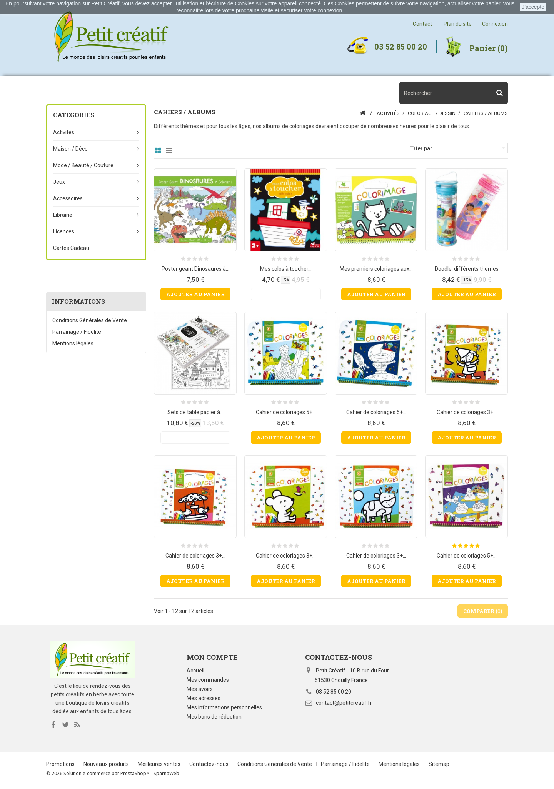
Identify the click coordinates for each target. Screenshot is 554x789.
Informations (78, 301)
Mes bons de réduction (214, 717)
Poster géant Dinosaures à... (195, 269)
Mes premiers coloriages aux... (376, 269)
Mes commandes (208, 680)
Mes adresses (203, 698)
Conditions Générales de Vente (89, 320)
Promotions (61, 764)
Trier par (421, 148)
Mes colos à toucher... (286, 269)
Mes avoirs (200, 689)
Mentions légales (72, 343)
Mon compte (212, 657)
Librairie (62, 215)
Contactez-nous (209, 764)
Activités (63, 132)
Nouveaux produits (106, 764)
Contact (422, 24)
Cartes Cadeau (71, 248)
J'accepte (533, 7)
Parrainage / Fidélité (76, 332)
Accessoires (68, 198)
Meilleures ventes (160, 764)
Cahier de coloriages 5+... (286, 412)
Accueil (195, 670)
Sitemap (439, 764)
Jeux (59, 182)
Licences (63, 231)
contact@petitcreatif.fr (344, 703)
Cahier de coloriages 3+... (467, 412)
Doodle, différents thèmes (467, 269)
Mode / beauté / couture (83, 165)
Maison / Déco (70, 149)
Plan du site (458, 24)
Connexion (495, 24)
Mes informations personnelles (224, 707)
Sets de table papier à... (195, 412)
